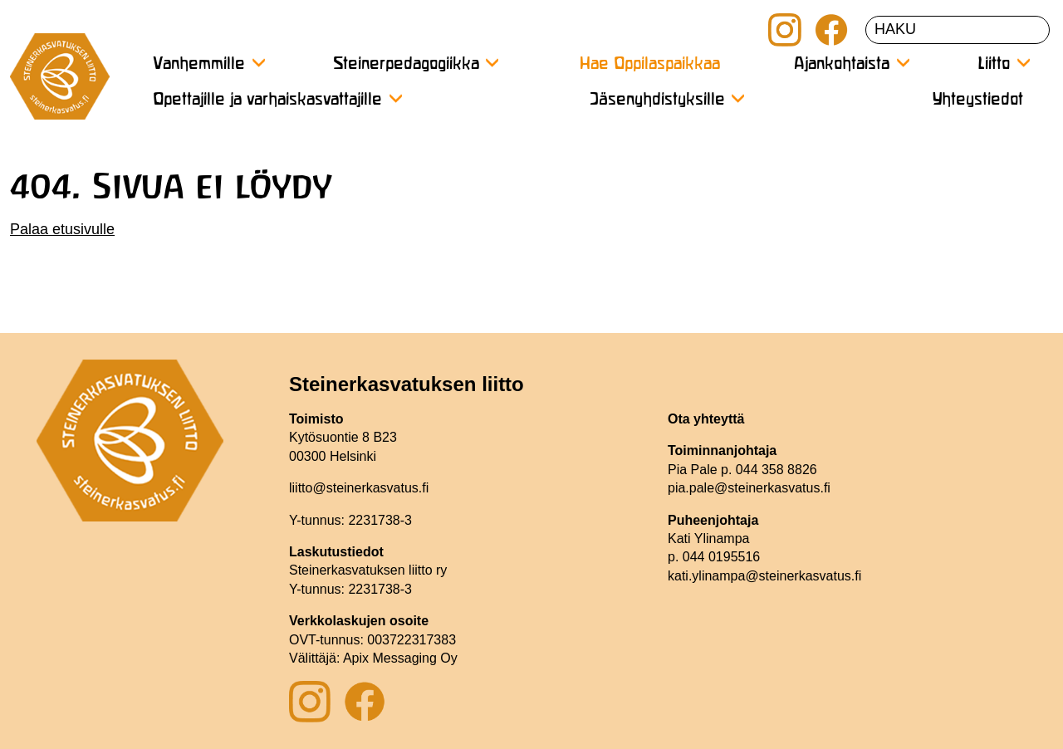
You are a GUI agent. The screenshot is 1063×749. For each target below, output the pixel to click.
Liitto (993, 64)
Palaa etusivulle (62, 229)
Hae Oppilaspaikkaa (650, 64)
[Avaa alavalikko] (258, 62)
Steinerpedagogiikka (406, 64)
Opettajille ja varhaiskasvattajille (267, 100)
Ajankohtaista (841, 64)
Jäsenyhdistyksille (657, 100)
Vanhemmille (199, 64)
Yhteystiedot (977, 100)
